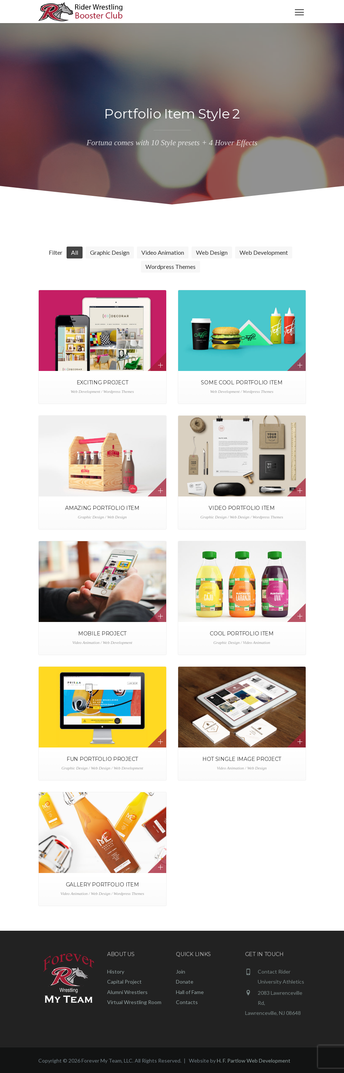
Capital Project (124, 981)
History (115, 971)
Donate (184, 981)
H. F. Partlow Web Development (253, 1060)
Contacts (187, 1002)
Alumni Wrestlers (127, 992)
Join (180, 971)
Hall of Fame (190, 992)
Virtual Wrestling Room (134, 1002)
